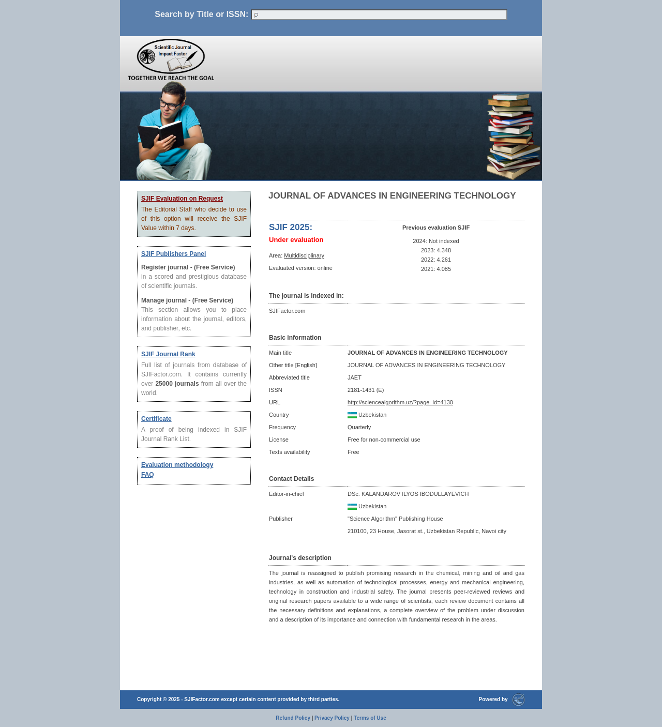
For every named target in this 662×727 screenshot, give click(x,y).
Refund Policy (293, 718)
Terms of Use (370, 718)
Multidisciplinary (304, 255)
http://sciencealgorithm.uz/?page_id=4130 (400, 402)
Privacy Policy (332, 718)
